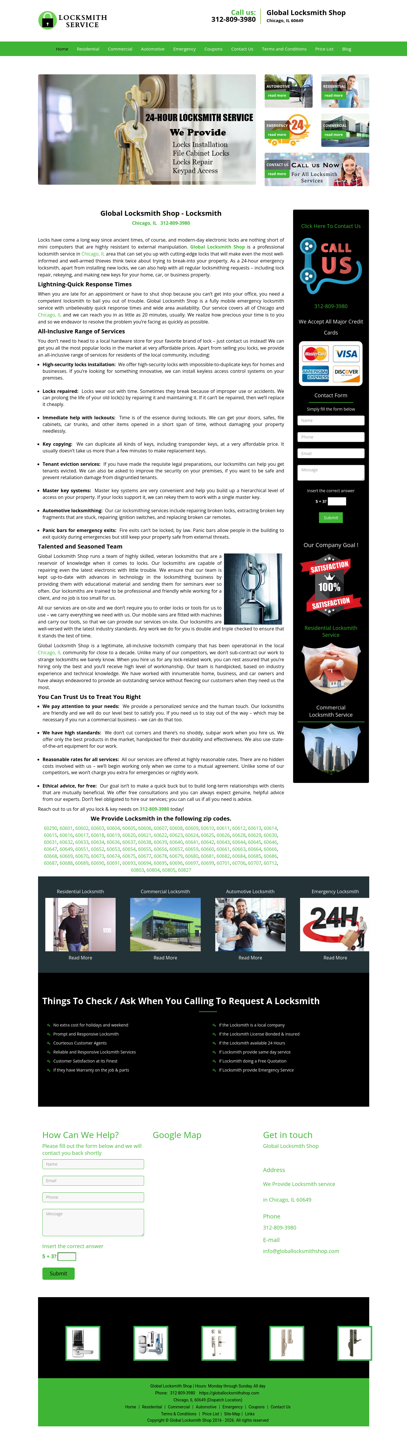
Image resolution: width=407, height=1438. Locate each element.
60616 (66, 835)
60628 (239, 835)
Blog (346, 49)
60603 (97, 828)
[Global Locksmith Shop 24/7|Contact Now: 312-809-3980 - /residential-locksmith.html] (80, 924)
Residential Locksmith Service (330, 631)
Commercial (120, 49)
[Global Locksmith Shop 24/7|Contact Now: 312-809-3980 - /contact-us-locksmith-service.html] (317, 169)
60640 (176, 842)
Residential (88, 49)
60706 (239, 863)
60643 (223, 842)
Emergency (184, 49)
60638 (144, 842)
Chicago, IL (144, 223)
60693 (129, 863)
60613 (254, 828)
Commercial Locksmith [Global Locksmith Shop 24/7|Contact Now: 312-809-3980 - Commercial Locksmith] (165, 891)
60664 (254, 849)
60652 (97, 849)
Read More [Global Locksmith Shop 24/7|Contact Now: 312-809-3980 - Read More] (80, 958)
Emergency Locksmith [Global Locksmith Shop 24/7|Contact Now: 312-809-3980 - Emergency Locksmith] (335, 891)
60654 (129, 849)
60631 (50, 842)
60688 (66, 863)
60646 (270, 842)
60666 (270, 849)
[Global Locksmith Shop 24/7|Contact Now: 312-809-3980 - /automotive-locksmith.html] (250, 924)
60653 (113, 849)
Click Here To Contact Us (331, 225)
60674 (113, 856)
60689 (82, 863)
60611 (223, 828)
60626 (223, 835)
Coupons (214, 49)
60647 (50, 849)
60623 (176, 835)
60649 (66, 849)
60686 (270, 856)
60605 (129, 828)
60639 (160, 842)
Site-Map (232, 1414)
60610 (207, 828)
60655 (144, 849)
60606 (144, 828)
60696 (176, 863)
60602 (82, 828)
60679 (176, 856)
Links (250, 1414)
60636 (113, 842)
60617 (82, 835)
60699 (207, 863)
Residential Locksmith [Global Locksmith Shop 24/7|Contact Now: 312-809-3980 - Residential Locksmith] (80, 891)
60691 (113, 863)
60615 (50, 835)
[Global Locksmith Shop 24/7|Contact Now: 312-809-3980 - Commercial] (335, 126)
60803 (137, 870)
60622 (160, 835)
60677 (144, 856)
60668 (50, 856)
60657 (176, 849)
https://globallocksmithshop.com (229, 1393)
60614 (270, 828)
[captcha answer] (337, 501)
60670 (82, 856)
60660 (207, 849)
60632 (66, 842)
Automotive (152, 49)
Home (62, 49)
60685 (254, 856)
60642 (207, 842)
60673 (97, 856)
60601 (66, 828)
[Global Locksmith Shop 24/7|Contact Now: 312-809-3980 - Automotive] (278, 86)
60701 (223, 863)
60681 (207, 856)
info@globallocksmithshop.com (301, 1251)
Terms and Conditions (284, 49)
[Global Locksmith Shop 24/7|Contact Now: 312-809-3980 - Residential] (334, 86)
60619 (113, 835)
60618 (97, 835)
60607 (160, 828)
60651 (82, 849)
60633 (82, 842)
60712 (270, 863)
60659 (191, 849)
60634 (97, 842)
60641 (191, 842)
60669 (66, 856)
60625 (207, 835)
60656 (160, 849)
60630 (270, 835)
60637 (129, 842)
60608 (176, 828)
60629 (254, 835)
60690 (97, 863)
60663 (239, 849)
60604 (113, 828)
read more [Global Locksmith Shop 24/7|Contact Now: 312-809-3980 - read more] (277, 95)
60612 (239, 828)
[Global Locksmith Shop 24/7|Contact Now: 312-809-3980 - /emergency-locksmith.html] (335, 924)
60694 (144, 863)
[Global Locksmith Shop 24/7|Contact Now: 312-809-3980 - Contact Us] (278, 165)
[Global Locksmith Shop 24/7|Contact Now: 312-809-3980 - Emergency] (277, 126)
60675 (129, 856)
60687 (50, 863)
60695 (160, 863)
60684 (239, 856)
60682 (223, 856)
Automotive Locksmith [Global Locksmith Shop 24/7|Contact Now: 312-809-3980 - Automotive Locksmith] (250, 891)
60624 (191, 835)
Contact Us (242, 49)
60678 (160, 856)
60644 (239, 842)
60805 (168, 870)
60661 (223, 849)
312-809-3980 (233, 19)
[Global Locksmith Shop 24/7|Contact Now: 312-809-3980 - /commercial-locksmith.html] (165, 924)
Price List (324, 49)
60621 (144, 835)
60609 (191, 828)
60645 (254, 842)
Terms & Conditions (178, 1414)
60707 (254, 863)
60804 (153, 870)
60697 (191, 863)
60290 (50, 828)
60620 (129, 835)
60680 (191, 856)
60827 (184, 870)
